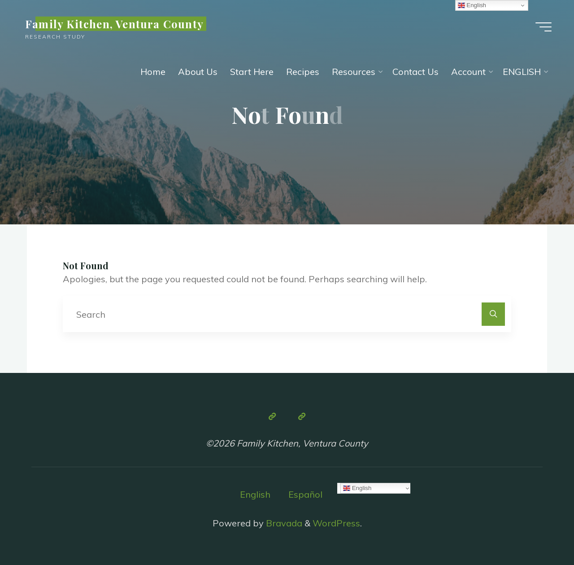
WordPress (336, 523)
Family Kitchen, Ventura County (114, 24)
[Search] (493, 314)
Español (305, 494)
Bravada (283, 523)
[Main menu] (543, 26)
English (255, 494)
